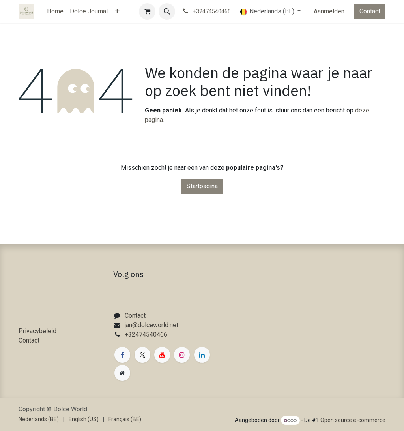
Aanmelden (329, 11)
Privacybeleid (37, 331)
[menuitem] (55, 11)
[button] (167, 11)
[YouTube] (162, 355)
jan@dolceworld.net (151, 325)
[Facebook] (122, 355)
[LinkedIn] (202, 355)
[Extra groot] (122, 373)
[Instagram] (182, 355)
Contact (369, 11)
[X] (142, 355)
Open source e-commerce (352, 420)
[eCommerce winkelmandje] (147, 11)
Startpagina (202, 186)
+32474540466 (146, 334)
